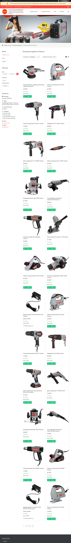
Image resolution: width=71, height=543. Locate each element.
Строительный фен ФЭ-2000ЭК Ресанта (33, 468)
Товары (5, 541)
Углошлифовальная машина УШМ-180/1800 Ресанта (54, 430)
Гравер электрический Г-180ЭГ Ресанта (57, 161)
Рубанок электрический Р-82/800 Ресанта (55, 469)
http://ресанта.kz (6, 123)
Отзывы (4, 61)
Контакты (62, 11)
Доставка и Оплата (46, 11)
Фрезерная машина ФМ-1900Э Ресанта (33, 198)
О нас (55, 11)
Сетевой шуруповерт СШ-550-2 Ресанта (33, 123)
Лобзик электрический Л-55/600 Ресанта (55, 508)
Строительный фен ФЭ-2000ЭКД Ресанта (31, 237)
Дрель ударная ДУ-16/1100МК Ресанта (33, 161)
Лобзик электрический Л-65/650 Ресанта (55, 315)
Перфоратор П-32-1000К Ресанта (55, 123)
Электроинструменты (17, 45)
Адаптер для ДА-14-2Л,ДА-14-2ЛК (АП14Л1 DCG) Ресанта (32, 508)
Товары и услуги (33, 11)
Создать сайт (5, 0)
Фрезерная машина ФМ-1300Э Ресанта (33, 429)
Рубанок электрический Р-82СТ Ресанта (33, 276)
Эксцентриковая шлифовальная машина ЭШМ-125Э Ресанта (33, 85)
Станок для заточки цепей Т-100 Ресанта (57, 237)
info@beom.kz (5, 127)
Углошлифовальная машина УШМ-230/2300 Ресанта (54, 199)
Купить (28, 96)
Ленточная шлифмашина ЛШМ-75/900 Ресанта (57, 276)
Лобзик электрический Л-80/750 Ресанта (55, 85)
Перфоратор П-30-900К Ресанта (55, 353)
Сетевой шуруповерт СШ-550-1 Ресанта (33, 353)
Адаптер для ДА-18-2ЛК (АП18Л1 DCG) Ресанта (33, 315)
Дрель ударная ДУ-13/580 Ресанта (56, 390)
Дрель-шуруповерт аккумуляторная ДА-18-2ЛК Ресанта (32, 391)
